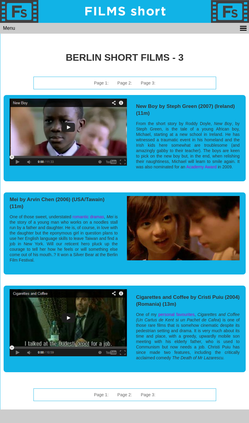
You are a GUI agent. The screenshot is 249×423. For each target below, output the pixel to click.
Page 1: (101, 83)
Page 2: (124, 83)
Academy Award (201, 166)
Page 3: (148, 83)
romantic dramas (88, 216)
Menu (9, 28)
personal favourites (176, 314)
